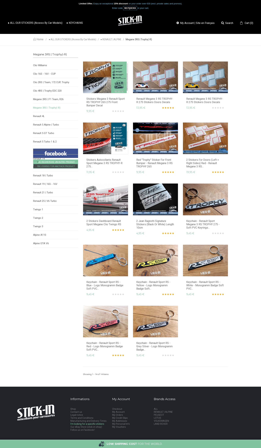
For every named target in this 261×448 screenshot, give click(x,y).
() (248, 23)
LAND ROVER (161, 424)
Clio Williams (40, 65)
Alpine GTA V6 (41, 243)
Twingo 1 (38, 209)
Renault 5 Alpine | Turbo (46, 124)
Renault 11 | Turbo (43, 150)
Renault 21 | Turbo (43, 192)
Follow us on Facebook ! (82, 430)
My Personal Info (121, 424)
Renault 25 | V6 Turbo (45, 200)
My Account (118, 412)
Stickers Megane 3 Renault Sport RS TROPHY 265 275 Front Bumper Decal (105, 102)
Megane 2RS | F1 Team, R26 (48, 99)
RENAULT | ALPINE (163, 412)
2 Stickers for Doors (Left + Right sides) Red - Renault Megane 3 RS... (202, 163)
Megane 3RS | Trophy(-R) (46, 107)
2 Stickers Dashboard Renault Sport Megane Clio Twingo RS (103, 222)
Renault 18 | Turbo (43, 175)
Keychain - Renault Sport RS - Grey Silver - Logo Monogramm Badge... (154, 346)
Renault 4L (39, 116)
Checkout (117, 409)
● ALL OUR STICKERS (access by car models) (72, 39)
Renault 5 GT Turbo (43, 133)
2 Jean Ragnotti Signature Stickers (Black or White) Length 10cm (155, 224)
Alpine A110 (39, 234)
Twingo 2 (38, 217)
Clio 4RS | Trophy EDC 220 (47, 90)
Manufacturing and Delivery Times (88, 421)
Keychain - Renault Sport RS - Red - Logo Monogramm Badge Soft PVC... (104, 346)
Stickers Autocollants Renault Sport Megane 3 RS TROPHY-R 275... (104, 163)
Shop (73, 409)
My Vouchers (119, 427)
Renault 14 (39, 158)
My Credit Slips (120, 418)
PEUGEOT (159, 415)
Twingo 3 (38, 226)
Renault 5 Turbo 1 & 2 (45, 141)
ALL (156, 409)
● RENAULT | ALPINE (111, 39)
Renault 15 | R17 (42, 167)
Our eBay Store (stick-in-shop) (86, 427)
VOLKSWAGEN (161, 421)
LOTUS (157, 418)
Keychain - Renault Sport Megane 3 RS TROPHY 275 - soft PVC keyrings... (203, 224)
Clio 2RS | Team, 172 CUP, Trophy (51, 82)
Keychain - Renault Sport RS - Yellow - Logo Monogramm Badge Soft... (153, 285)
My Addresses (119, 421)
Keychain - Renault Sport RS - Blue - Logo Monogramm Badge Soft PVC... (104, 285)
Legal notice (76, 415)
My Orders (117, 415)
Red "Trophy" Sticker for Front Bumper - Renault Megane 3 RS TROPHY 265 (154, 163)
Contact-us (76, 412)
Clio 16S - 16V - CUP (44, 73)
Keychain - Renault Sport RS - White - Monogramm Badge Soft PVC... (205, 285)
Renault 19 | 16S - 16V (45, 184)
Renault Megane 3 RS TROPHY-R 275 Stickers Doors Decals (154, 100)
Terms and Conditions (81, 418)
